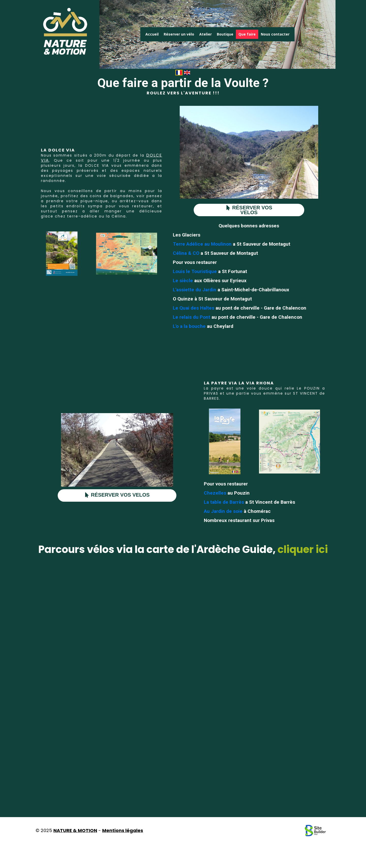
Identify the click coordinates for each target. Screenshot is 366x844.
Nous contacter (275, 34)
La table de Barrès (224, 502)
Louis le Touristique (195, 271)
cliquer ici (303, 549)
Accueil (152, 34)
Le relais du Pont (191, 317)
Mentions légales (122, 830)
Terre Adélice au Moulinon (202, 244)
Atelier (205, 34)
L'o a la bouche (189, 326)
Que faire (247, 34)
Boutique (225, 34)
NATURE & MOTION (75, 830)
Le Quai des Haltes (193, 308)
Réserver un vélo (179, 34)
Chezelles (215, 493)
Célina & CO (186, 253)
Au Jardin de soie (223, 511)
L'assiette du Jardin (195, 290)
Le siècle (183, 280)
